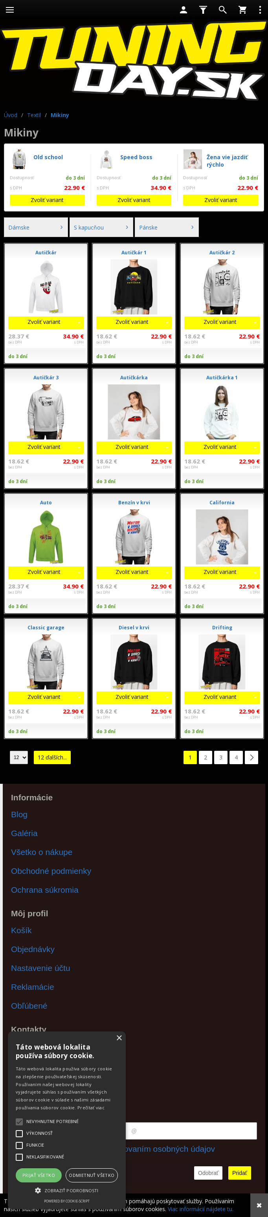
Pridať (239, 1173)
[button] (67, 1189)
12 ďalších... (52, 757)
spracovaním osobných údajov (159, 1148)
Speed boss (136, 157)
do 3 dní (18, 356)
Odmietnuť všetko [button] (91, 1175)
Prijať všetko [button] (38, 1175)
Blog (19, 814)
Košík (21, 930)
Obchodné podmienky (51, 870)
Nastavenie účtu (40, 967)
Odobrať (208, 1173)
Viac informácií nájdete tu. (200, 1209)
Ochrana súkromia (45, 889)
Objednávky (33, 949)
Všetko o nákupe (41, 852)
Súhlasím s (134, 1148)
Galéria (24, 833)
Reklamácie (32, 986)
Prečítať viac (91, 1107)
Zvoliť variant (47, 200)
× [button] (119, 1038)
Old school (48, 157)
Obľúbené (29, 1005)
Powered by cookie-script (67, 1201)
